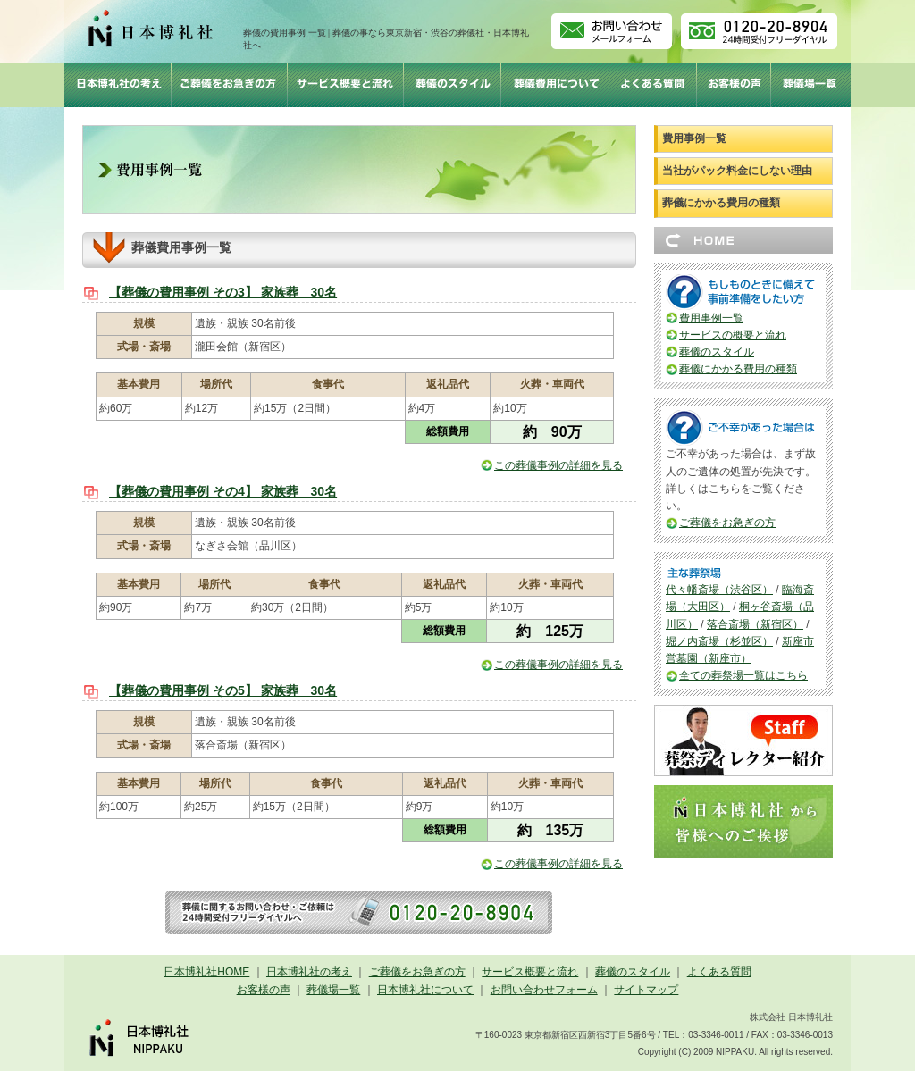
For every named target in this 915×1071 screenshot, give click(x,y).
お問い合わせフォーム (544, 989)
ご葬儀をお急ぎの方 (727, 522)
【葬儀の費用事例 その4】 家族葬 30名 (223, 491)
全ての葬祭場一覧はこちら (743, 675)
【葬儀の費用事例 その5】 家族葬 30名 (223, 690)
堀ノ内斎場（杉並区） (719, 641)
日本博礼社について (425, 989)
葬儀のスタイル (716, 352)
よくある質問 (719, 972)
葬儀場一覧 (333, 989)
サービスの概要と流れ (732, 335)
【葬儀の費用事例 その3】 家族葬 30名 (223, 292)
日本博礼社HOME (206, 972)
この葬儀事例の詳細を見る (558, 465)
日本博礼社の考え (309, 972)
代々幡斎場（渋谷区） (719, 589)
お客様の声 (263, 989)
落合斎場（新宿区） (755, 624)
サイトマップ (646, 989)
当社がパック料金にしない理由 (737, 170)
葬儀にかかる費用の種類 (721, 203)
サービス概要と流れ (530, 972)
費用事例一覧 (694, 138)
